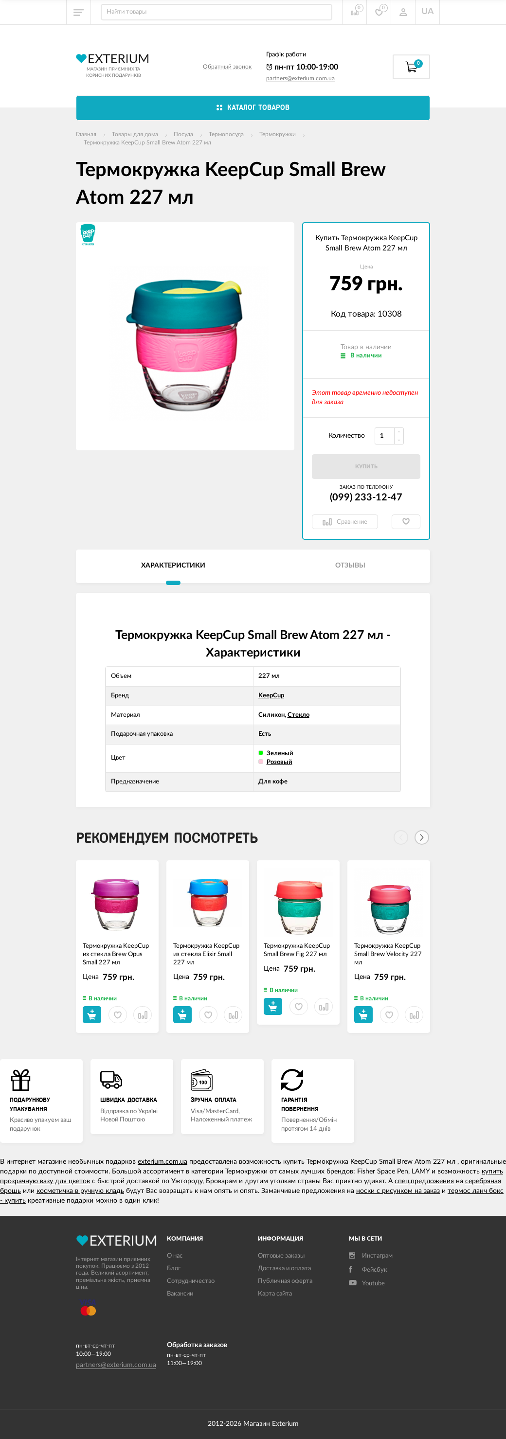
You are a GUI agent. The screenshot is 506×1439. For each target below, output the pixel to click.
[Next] (422, 837)
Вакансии (180, 1294)
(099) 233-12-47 (366, 497)
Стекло (298, 715)
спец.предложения (424, 1181)
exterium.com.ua (162, 1161)
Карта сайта (275, 1294)
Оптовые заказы (281, 1256)
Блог (174, 1268)
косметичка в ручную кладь (80, 1191)
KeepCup (271, 696)
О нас (174, 1256)
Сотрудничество (191, 1281)
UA (427, 11)
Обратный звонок (227, 67)
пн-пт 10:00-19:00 (302, 67)
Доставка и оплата (284, 1268)
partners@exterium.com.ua (300, 78)
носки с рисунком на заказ (398, 1191)
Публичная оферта (285, 1281)
